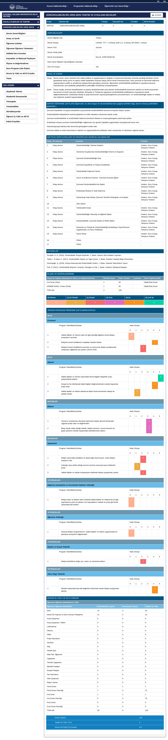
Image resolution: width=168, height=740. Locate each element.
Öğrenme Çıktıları (14, 43)
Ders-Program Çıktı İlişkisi (18, 68)
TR (158, 1)
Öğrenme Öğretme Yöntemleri (19, 48)
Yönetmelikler (12, 106)
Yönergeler (11, 101)
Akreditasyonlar (13, 111)
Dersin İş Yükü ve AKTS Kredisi (20, 73)
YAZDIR (156, 15)
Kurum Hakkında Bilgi (57, 6)
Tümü (8, 78)
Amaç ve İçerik (13, 38)
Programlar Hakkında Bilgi (86, 6)
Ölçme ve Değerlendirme (17, 63)
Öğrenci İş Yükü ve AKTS (17, 116)
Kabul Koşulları (13, 121)
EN (164, 1)
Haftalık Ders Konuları (16, 53)
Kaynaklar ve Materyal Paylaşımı (20, 58)
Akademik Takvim (14, 91)
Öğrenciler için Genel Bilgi (117, 6)
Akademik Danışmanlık (16, 96)
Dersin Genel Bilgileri (15, 33)
